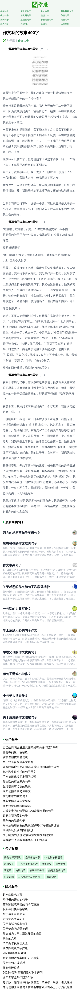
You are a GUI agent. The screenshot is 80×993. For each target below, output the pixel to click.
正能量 (7, 870)
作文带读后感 (11, 968)
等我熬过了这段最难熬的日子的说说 (25, 840)
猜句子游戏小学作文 (17, 674)
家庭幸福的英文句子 (15, 815)
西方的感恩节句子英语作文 (21, 533)
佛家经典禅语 (37, 870)
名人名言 (45, 11)
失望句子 (25, 23)
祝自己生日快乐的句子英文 (19, 772)
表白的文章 (10, 938)
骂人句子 (4, 23)
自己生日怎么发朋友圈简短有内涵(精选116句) (31, 747)
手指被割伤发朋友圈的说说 (19, 776)
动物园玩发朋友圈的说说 (18, 830)
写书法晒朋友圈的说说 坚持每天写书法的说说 (31, 825)
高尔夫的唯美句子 (14, 820)
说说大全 (45, 15)
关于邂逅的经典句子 (15, 924)
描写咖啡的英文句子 (15, 796)
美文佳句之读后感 (14, 963)
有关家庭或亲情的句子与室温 (21, 904)
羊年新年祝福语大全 (15, 943)
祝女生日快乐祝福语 (15, 909)
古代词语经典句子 (14, 919)
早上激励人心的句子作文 (20, 630)
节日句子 (65, 15)
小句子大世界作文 (15, 695)
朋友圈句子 (26, 15)
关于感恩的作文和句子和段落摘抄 (26, 587)
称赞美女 (60, 863)
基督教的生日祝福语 (15, 752)
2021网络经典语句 (14, 953)
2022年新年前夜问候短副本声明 (23, 972)
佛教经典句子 (47, 19)
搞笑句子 (4, 11)
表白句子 (45, 23)
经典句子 (65, 19)
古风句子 (20, 870)
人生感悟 (65, 23)
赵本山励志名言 (12, 894)
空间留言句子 (32, 857)
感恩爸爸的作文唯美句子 (20, 543)
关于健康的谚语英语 (15, 929)
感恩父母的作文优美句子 (20, 652)
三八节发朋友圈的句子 (30, 876)
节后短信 (51, 876)
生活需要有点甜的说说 (17, 786)
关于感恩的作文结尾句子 (20, 717)
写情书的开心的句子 (15, 899)
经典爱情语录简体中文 (17, 791)
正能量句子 (26, 19)
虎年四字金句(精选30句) (18, 977)
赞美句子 (4, 19)
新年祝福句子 (67, 11)
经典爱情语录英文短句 (17, 801)
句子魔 (11, 40)
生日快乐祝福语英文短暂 (18, 762)
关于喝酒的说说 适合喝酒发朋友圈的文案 (28, 835)
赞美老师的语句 (12, 857)
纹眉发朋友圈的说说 (15, 757)
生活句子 (4, 15)
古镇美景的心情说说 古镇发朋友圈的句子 (28, 811)
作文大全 (23, 40)
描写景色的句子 (56, 870)
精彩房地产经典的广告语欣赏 (21, 958)
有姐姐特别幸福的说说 (17, 806)
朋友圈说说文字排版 (15, 948)
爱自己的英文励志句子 (17, 781)
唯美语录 (9, 876)
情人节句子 (26, 11)
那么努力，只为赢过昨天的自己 (22, 933)
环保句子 (9, 863)
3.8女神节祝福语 (53, 857)
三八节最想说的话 (28, 863)
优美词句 (46, 863)
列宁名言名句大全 (14, 914)
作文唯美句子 (12, 565)
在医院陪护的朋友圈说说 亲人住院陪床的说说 (31, 767)
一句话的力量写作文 (17, 608)
